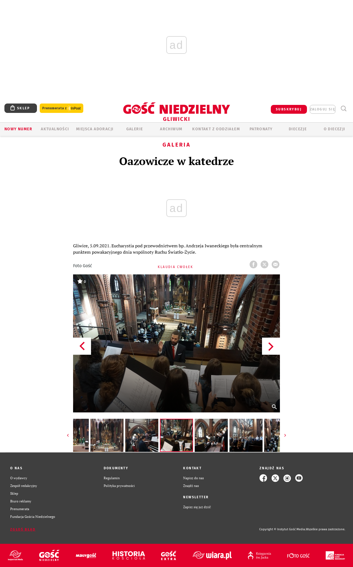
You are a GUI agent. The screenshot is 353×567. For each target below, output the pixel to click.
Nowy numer (18, 129)
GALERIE (134, 129)
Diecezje (298, 129)
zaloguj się (322, 109)
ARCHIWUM (171, 129)
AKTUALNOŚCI (55, 129)
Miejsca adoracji (94, 129)
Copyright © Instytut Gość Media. (282, 529)
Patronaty (261, 129)
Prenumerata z (61, 108)
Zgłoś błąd (23, 529)
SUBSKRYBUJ (289, 109)
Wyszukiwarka (343, 109)
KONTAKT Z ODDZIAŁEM (216, 129)
